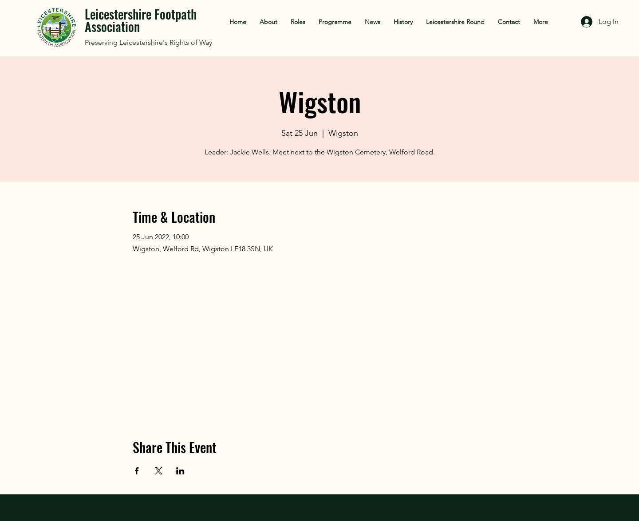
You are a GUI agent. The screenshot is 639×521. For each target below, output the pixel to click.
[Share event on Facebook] (137, 470)
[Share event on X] (158, 470)
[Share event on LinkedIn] (180, 470)
